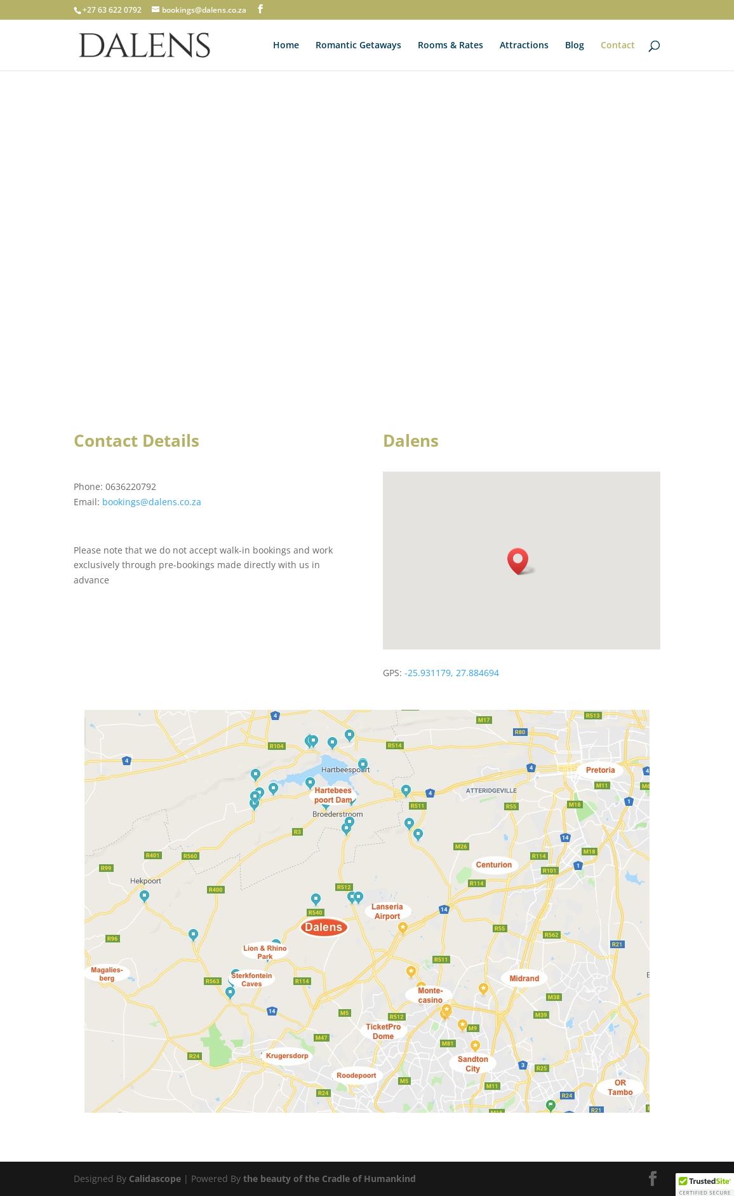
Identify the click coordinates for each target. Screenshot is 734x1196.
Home (286, 46)
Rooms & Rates (450, 46)
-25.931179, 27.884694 (451, 673)
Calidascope (155, 1178)
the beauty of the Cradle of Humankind (329, 1178)
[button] (522, 561)
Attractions (524, 46)
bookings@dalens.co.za (151, 502)
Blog (574, 46)
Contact (618, 46)
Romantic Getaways (358, 46)
